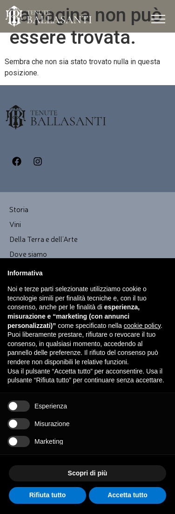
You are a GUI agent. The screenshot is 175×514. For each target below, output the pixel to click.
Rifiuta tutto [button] (47, 495)
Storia (18, 209)
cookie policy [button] (142, 325)
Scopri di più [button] (88, 473)
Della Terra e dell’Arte (43, 239)
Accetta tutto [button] (128, 495)
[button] (158, 21)
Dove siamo (28, 253)
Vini (15, 224)
